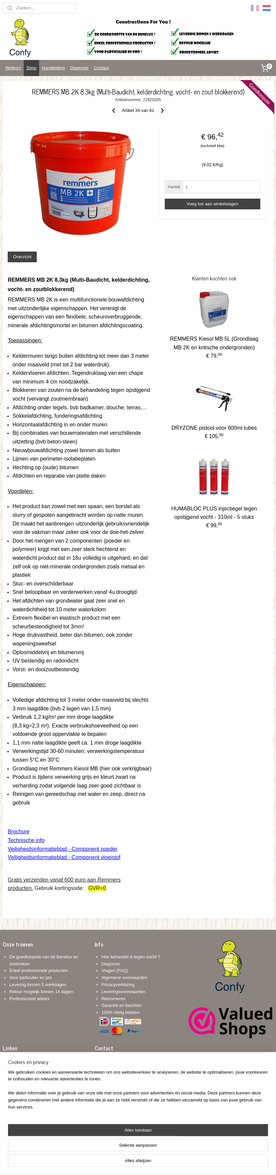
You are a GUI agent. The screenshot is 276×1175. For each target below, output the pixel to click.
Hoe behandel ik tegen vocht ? (130, 956)
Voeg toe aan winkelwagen (212, 203)
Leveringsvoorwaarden (123, 991)
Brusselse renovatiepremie (35, 1067)
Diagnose (79, 67)
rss (122, 1163)
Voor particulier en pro (30, 977)
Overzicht (22, 256)
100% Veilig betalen (120, 1012)
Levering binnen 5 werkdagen (37, 984)
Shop (31, 67)
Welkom (13, 67)
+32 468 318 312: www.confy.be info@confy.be (115, 1102)
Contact (101, 67)
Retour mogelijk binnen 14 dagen (41, 991)
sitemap (111, 1163)
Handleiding (53, 67)
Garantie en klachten (121, 1005)
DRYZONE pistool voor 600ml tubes (214, 428)
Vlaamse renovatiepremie (33, 1060)
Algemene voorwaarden (124, 977)
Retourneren (113, 998)
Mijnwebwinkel (197, 1163)
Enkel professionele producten (38, 970)
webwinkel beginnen (144, 1163)
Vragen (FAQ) (114, 970)
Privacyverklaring (117, 984)
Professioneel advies (29, 998)
